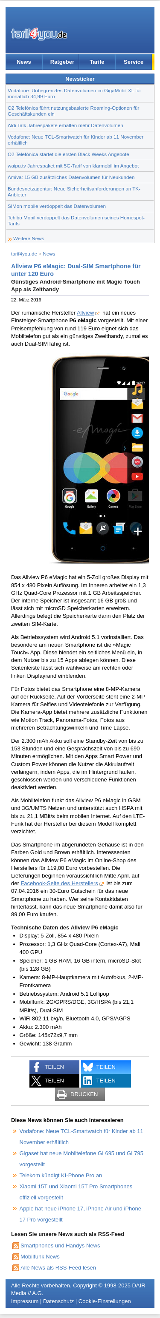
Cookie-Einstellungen (105, 1301)
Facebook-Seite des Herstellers (59, 883)
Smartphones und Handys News (60, 1245)
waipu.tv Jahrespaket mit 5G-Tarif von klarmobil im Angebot (73, 165)
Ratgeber (62, 62)
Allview (85, 313)
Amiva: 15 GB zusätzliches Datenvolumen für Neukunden (71, 177)
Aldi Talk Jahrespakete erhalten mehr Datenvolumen (65, 125)
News (24, 62)
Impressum (24, 1301)
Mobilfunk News (40, 1256)
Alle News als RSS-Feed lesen (58, 1267)
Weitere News (28, 238)
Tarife (97, 62)
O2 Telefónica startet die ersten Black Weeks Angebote (68, 154)
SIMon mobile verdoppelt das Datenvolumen (57, 206)
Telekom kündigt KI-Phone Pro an (61, 1175)
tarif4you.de (24, 253)
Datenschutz (58, 1301)
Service (133, 62)
